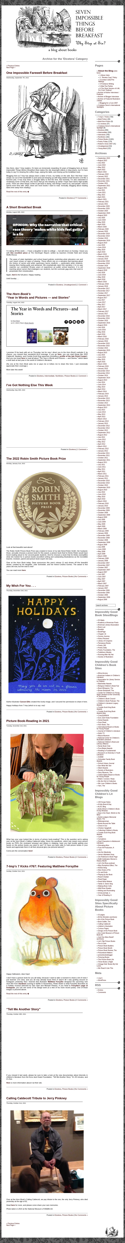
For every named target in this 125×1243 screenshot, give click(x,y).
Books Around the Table (106, 823)
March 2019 (102, 254)
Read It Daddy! (103, 877)
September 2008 (104, 542)
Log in (100, 978)
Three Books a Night (105, 962)
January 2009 (103, 533)
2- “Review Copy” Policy (108, 77)
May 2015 (101, 359)
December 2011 (104, 453)
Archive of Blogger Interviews (108, 97)
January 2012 (103, 451)
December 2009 (104, 508)
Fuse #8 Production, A (106, 848)
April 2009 (101, 526)
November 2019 (104, 236)
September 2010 (104, 487)
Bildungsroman (103, 821)
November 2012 (104, 428)
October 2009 (103, 513)
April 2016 (101, 334)
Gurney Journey (104, 636)
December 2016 (104, 316)
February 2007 (103, 586)
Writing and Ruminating (106, 890)
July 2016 (101, 327)
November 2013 (104, 400)
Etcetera (70, 198)
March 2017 (102, 309)
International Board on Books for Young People (108, 728)
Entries (100, 990)
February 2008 (103, 558)
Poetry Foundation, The (106, 650)
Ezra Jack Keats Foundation (108, 718)
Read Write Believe (105, 881)
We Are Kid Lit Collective (107, 781)
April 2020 (101, 224)
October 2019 (103, 238)
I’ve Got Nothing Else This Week (29, 385)
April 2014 (101, 389)
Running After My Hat (105, 654)
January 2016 (103, 341)
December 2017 (104, 288)
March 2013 (102, 419)
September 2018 (104, 268)
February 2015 (103, 366)
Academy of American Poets (108, 622)
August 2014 (102, 380)
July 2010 (101, 492)
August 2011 (102, 462)
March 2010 (102, 501)
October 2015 (103, 348)
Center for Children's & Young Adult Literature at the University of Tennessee (108, 694)
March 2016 (102, 336)
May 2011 (101, 469)
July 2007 (101, 574)
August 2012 (102, 435)
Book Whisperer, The (105, 688)
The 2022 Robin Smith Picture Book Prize (36, 458)
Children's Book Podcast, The (108, 701)
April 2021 (101, 197)
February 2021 (103, 202)
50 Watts (101, 620)
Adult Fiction (102, 119)
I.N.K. (100, 850)
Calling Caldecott (104, 924)
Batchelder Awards (104, 684)
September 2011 (104, 460)
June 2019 (102, 247)
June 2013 (102, 412)
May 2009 (101, 524)
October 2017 (103, 293)
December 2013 (104, 398)
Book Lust (101, 627)
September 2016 (104, 323)
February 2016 (103, 339)
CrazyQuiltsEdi (103, 715)
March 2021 (102, 199)
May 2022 (101, 167)
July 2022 (101, 163)
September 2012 (104, 432)
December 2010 (104, 481)
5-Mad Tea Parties (106, 86)
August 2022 (102, 160)
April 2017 (101, 307)
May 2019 (101, 250)
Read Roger (102, 879)
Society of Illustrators (105, 657)
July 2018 (101, 272)
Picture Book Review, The (107, 950)
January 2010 (103, 506)
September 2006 (104, 597)
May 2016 (101, 332)
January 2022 (103, 176)
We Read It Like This (105, 968)
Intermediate (50, 376)
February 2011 (103, 476)
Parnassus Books (104, 643)
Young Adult (102, 148)
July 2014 (101, 382)
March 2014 (102, 391)
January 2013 (103, 423)
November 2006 (104, 593)
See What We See (104, 766)
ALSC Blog (102, 807)
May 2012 (101, 442)
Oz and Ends (102, 872)
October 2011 (103, 458)
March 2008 (102, 556)
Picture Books (70, 376)
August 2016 (102, 325)
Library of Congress (105, 641)
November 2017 (104, 291)
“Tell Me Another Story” (23, 1009)
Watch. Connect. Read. (106, 779)
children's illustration (105, 926)
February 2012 (103, 449)
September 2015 (104, 350)
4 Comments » (82, 1000)
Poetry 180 (102, 645)
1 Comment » (82, 285)
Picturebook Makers (105, 953)
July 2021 (101, 190)
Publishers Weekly (104, 652)
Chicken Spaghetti (104, 828)
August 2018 (102, 270)
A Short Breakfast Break (23, 207)
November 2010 (104, 483)
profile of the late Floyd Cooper (73, 356)
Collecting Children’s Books (108, 830)
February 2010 (103, 503)
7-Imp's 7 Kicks (103, 117)
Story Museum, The (105, 772)
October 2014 (103, 375)
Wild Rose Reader (104, 888)
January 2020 (103, 231)
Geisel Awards (103, 720)
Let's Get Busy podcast (106, 863)
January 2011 (103, 478)
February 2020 (103, 229)
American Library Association (108, 625)
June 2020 (102, 220)
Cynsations (102, 839)
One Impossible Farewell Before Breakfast (36, 72)
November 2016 (104, 318)
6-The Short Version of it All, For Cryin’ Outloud (109, 89)
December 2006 (104, 590)
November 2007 (104, 565)
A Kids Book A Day (104, 804)
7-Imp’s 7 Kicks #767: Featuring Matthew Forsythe (42, 866)
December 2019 (104, 234)
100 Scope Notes (104, 802)
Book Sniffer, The (104, 922)
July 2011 (101, 465)
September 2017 (104, 295)
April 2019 (101, 252)
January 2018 (103, 286)
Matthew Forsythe (55, 982)
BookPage (101, 632)
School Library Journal (106, 763)
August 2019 (102, 243)
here (59, 354)
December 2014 (104, 371)
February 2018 (103, 284)
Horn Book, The (103, 725)
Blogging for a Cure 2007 (109, 103)
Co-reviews (102, 124)
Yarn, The (101, 786)
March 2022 (102, 172)
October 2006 (103, 595)
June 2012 (102, 439)
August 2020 (102, 215)
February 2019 (103, 256)
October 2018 (103, 266)
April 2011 (101, 471)
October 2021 (103, 183)
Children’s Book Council (106, 699)
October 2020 (103, 211)
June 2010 (102, 494)
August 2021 (102, 188)
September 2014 (104, 378)
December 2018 (104, 261)
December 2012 (104, 426)
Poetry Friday (103, 141)
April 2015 (101, 362)
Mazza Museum (104, 735)
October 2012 (103, 430)
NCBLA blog (102, 868)
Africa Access (103, 673)
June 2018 (102, 275)
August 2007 (102, 572)
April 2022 (101, 170)
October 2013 (103, 403)
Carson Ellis (25, 702)
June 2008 (102, 549)
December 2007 (104, 563)
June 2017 (102, 302)
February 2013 (103, 421)
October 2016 (103, 320)
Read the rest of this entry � (17, 192)
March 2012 (102, 446)
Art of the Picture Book (106, 919)
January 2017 (103, 314)
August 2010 (102, 490)
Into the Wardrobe (104, 852)
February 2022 (103, 174)
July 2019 (101, 245)
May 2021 (101, 195)
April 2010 (101, 499)
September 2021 (104, 186)
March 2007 (102, 583)
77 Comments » (81, 198)
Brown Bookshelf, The (106, 690)
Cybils (100, 837)
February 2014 (103, 394)
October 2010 (103, 485)
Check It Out (102, 826)
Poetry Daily (102, 648)
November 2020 (104, 208)
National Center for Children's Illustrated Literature (108, 739)
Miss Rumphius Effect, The (107, 865)
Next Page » (10, 67)
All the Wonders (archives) (107, 917)
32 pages (101, 915)
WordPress (102, 980)
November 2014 (104, 373)
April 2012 (101, 444)
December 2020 (104, 206)
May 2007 (101, 579)
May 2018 (101, 277)
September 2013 (104, 405)
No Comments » (81, 576)
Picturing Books (103, 957)
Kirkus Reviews (103, 638)
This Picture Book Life (106, 959)
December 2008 (104, 535)
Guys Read (102, 722)
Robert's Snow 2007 (105, 144)
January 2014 (103, 396)
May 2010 (101, 497)
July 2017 (101, 300)
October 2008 (103, 540)
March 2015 (102, 364)
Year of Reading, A (104, 895)
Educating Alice (103, 845)
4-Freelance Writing (107, 84)
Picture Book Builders (106, 946)
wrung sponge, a (104, 893)
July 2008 (101, 547)
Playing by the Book (105, 874)
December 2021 (104, 179)
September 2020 (104, 213)
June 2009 (102, 522)
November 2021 (104, 181)
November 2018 (104, 263)
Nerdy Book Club (104, 746)
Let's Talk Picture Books (106, 941)
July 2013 (101, 410)
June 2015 (102, 357)
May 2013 (101, 414)
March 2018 (102, 282)
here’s (14, 275)
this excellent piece (19, 253)
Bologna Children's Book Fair (108, 686)
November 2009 (104, 510)
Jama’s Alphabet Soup (106, 854)
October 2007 (103, 567)
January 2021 (103, 204)
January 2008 (103, 561)
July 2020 (101, 218)
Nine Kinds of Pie (104, 870)
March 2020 (102, 227)
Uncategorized (70, 285)
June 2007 (102, 577)
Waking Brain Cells (105, 886)
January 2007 (103, 588)
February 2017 (103, 311)
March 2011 (102, 474)
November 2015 (104, 346)
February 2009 (103, 531)
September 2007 (104, 570)
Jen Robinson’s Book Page (108, 857)
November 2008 (104, 538)
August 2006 (102, 599)
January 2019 (103, 259)
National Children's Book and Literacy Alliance (108, 743)
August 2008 (102, 545)
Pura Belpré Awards (105, 748)
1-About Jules (105, 75)
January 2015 (103, 368)
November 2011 (104, 455)
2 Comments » (82, 857)
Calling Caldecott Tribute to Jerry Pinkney (36, 1098)
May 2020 (101, 222)
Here (8, 1083)
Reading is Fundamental (107, 751)
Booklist (101, 629)
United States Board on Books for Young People (108, 775)
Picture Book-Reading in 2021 (27, 721)
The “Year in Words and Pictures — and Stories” (38, 295)
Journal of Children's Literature (109, 731)
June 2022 (102, 165)
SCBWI (100, 757)
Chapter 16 (102, 634)
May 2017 (101, 304)
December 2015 (104, 343)
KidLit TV (101, 733)
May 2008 (101, 551)
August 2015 (102, 352)
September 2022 (104, 158)
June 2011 (102, 467)
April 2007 (101, 581)
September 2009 (104, 515)
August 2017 (102, 298)
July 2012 (101, 437)
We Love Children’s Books (107, 783)
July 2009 (101, 519)
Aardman (22, 984)
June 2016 (102, 330)
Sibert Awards (103, 768)
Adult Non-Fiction (104, 121)
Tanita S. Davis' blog (105, 884)
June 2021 (102, 192)
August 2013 (102, 407)
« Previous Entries (13, 66)
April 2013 (101, 416)
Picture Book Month (105, 948)
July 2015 (101, 355)
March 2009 (102, 529)
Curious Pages (103, 928)
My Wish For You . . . (21, 585)
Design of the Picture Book (107, 931)
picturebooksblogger (105, 955)
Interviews (101, 135)
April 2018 (101, 279)
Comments (102, 992)
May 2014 (101, 387)
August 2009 (102, 517)
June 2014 (102, 384)
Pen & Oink (102, 943)
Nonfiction (59, 376)
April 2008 (101, 554)
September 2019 (104, 240)
